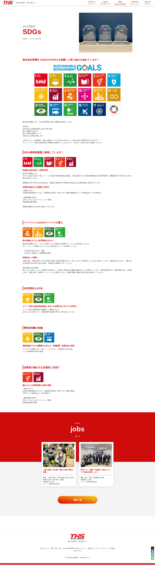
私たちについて (44, 551)
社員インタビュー (81, 551)
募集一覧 (90, 551)
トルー (88, 561)
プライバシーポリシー (101, 551)
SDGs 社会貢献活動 (69, 551)
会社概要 (112, 551)
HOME (25, 39)
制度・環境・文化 (56, 551)
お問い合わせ (77, 554)
